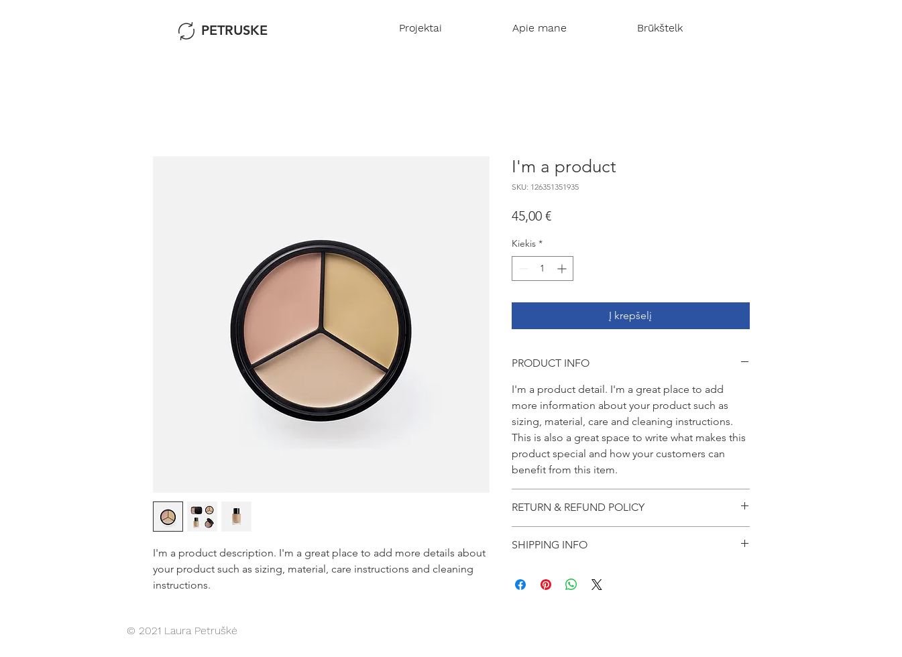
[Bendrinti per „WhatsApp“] (571, 585)
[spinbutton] (542, 268)
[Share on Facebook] (520, 585)
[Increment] (563, 268)
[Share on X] (597, 585)
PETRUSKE (234, 30)
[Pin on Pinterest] (546, 585)
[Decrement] (522, 268)
